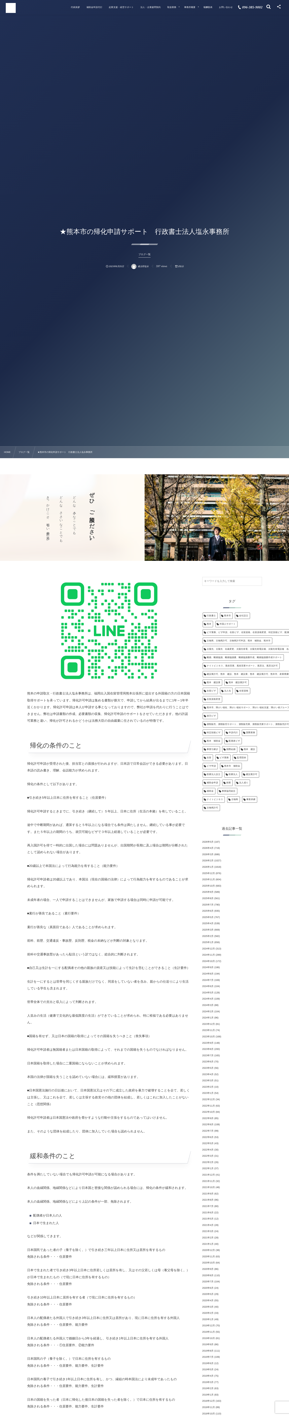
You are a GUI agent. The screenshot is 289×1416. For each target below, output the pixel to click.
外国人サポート (228, 624)
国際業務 (250, 732)
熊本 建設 (249, 749)
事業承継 (250, 799)
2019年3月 (208, 1382)
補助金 (210, 791)
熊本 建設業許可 (238, 682)
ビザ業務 (224, 758)
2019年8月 (208, 1350)
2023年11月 (208, 1030)
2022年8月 (208, 1124)
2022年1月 (208, 1168)
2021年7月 (208, 1206)
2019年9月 (208, 1344)
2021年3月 (208, 1231)
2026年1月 (208, 867)
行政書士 (211, 616)
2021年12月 (208, 1174)
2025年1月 (208, 942)
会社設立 (243, 616)
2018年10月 (208, 1413)
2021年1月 (208, 1244)
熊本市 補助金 (232, 766)
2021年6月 (208, 1212)
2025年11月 (208, 879)
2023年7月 (208, 1055)
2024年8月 (208, 973)
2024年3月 (208, 1005)
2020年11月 (208, 1256)
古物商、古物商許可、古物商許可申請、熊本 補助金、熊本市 (239, 641)
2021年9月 (208, 1193)
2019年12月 (208, 1325)
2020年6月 (208, 1288)
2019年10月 (208, 1338)
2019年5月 (208, 1369)
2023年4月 (208, 1074)
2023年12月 (208, 1024)
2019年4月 (208, 1375)
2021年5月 (208, 1218)
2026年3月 (208, 854)
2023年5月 (208, 1068)
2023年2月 (208, 1086)
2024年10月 (208, 961)
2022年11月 (208, 1105)
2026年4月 (208, 848)
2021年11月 (208, 1181)
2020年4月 (208, 1300)
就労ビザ (211, 716)
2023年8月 (208, 1049)
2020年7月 (208, 1281)
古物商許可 (212, 808)
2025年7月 (208, 904)
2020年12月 (208, 1250)
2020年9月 (208, 1269)
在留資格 (243, 691)
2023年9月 (208, 1043)
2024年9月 (208, 967)
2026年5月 (208, 841)
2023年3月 (208, 1080)
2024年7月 (208, 980)
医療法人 (233, 774)
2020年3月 (208, 1306)
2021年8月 (208, 1199)
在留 (209, 758)
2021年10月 (208, 1187)
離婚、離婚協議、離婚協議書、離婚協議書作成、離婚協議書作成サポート (244, 657)
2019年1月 (208, 1394)
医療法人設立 (214, 774)
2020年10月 (208, 1262)
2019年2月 (208, 1388)
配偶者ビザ (234, 741)
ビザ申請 (211, 766)
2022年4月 (208, 1149)
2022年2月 (208, 1162)
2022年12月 (208, 1099)
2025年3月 (208, 929)
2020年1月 (208, 1319)
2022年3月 (208, 1155)
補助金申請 (212, 783)
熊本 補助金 (214, 741)
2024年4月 (208, 998)
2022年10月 (208, 1112)
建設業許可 (251, 774)
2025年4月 (208, 923)
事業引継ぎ (212, 749)
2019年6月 (208, 1363)
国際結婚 (230, 749)
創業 (228, 783)
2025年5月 (208, 917)
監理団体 (241, 758)
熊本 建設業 (214, 682)
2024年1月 (208, 1017)
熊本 (209, 624)
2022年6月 (208, 1137)
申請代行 (233, 732)
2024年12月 (208, 948)
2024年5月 (208, 992)
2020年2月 (208, 1313)
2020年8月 (208, 1275)
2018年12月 (208, 1400)
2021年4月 (208, 1225)
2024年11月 (208, 954)
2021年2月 (208, 1237)
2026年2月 (208, 860)
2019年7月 (208, 1357)
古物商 (234, 799)
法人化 (227, 691)
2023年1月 (208, 1093)
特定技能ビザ (214, 732)
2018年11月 (208, 1407)
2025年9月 (208, 892)
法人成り (243, 783)
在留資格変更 (214, 699)
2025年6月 (208, 910)
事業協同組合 (228, 791)
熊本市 (227, 616)
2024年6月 (208, 986)
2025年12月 (208, 873)
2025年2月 (208, 936)
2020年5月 (208, 1294)
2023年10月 (208, 1036)
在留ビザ (211, 691)
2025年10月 (208, 885)
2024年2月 (208, 1011)
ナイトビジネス (215, 799)
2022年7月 (208, 1130)
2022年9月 (208, 1118)
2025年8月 (208, 898)
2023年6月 (208, 1061)
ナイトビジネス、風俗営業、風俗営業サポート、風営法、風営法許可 (242, 666)
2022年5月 (208, 1143)
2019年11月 (208, 1331)
